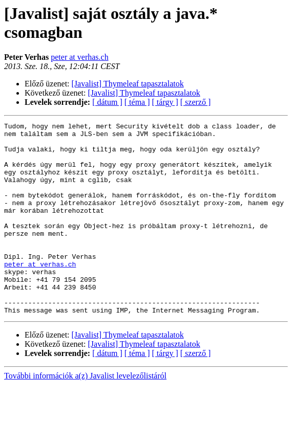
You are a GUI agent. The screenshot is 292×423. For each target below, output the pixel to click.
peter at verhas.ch (79, 57)
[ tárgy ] (165, 102)
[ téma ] (137, 102)
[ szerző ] (195, 102)
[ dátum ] (107, 102)
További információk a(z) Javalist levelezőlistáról (85, 414)
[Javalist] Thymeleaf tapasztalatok (128, 83)
